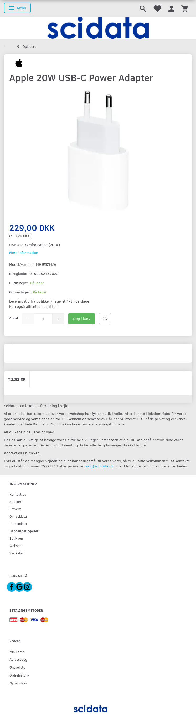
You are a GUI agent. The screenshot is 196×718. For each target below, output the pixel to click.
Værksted (16, 553)
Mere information (23, 252)
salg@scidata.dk (99, 466)
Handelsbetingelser (23, 531)
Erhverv (15, 509)
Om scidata (18, 516)
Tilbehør (16, 379)
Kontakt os (17, 494)
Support (15, 501)
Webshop (16, 545)
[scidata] (98, 28)
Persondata (18, 523)
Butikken (16, 538)
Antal (13, 317)
